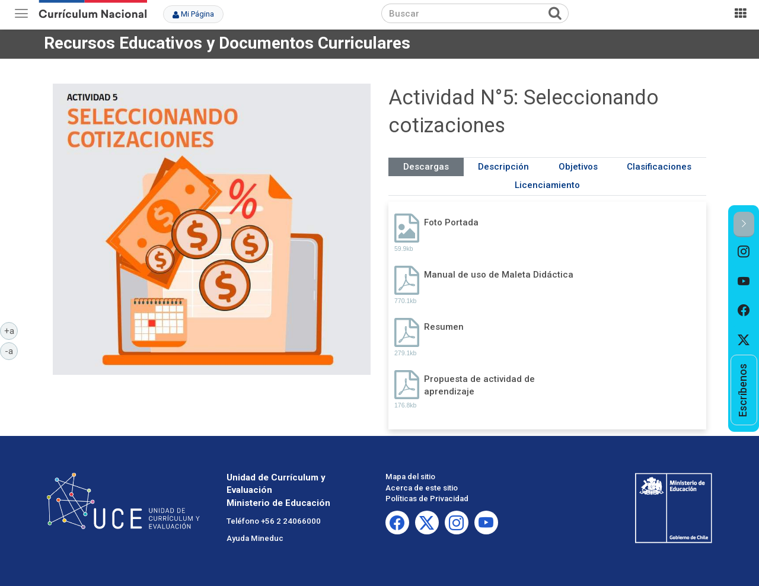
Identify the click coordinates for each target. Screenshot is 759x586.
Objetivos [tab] (578, 166)
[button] (744, 224)
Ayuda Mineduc (255, 538)
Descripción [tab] (503, 166)
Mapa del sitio (410, 476)
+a (11, 330)
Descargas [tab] (426, 166)
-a (11, 350)
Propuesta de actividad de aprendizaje (479, 385)
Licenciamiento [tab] (547, 185)
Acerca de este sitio (421, 487)
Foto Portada (451, 222)
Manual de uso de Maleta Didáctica (498, 274)
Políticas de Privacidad (426, 498)
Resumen (444, 326)
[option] (744, 252)
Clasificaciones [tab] (659, 166)
